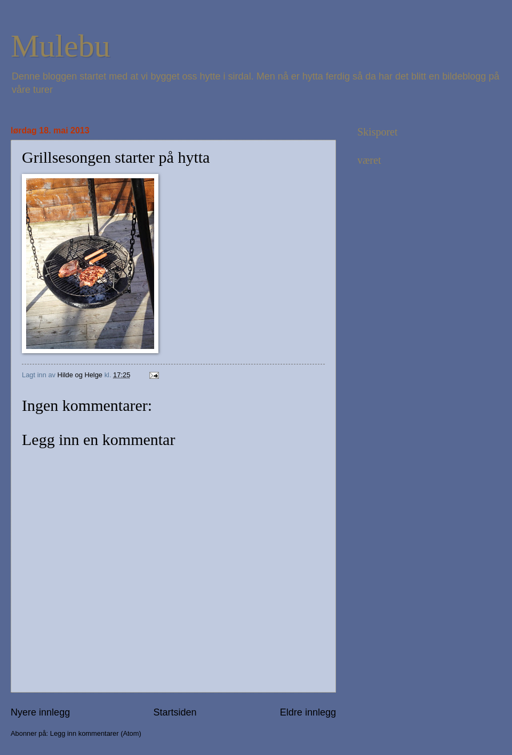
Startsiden (174, 712)
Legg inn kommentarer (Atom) (95, 733)
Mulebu (60, 45)
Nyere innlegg (40, 712)
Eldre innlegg (308, 712)
